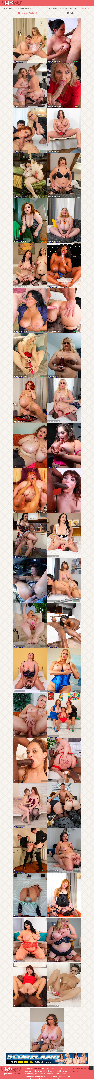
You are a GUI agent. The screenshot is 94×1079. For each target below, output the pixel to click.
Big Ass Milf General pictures (81, 1068)
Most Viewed (73, 8)
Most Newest (53, 8)
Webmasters (76, 1072)
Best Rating (63, 8)
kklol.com (16, 1074)
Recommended (84, 8)
